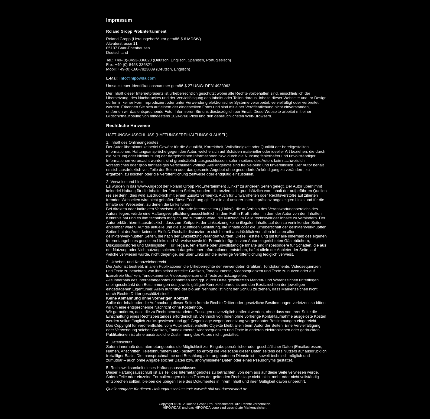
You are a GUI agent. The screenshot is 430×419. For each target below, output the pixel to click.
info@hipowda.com (137, 78)
